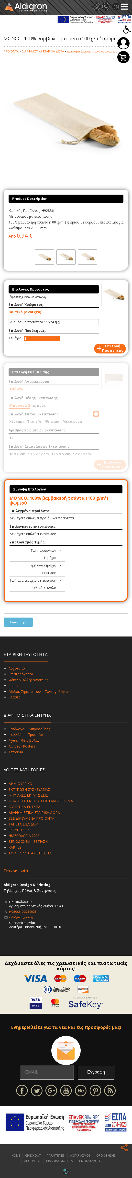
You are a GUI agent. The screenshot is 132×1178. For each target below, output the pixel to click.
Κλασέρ (15, 697)
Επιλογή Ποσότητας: (27, 330)
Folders (14, 685)
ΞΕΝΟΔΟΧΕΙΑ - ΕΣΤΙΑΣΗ (28, 841)
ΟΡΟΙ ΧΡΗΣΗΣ (106, 1155)
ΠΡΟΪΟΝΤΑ (11, 51)
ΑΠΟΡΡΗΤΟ (32, 1161)
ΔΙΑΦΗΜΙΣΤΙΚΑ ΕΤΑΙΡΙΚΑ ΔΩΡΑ (43, 51)
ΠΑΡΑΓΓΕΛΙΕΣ (55, 1155)
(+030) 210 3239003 (22, 911)
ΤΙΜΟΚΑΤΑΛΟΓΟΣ (91, 1161)
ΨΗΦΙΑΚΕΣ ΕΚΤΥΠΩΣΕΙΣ (28, 795)
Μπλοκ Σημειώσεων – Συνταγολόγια (38, 691)
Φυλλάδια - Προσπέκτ (26, 734)
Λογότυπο (17, 668)
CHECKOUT (33, 1155)
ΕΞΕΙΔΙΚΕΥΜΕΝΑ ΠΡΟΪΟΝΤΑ (31, 818)
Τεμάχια (15, 338)
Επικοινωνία (16, 871)
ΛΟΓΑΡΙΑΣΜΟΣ (80, 1155)
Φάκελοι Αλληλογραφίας (28, 680)
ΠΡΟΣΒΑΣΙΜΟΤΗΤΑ (59, 1161)
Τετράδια (16, 752)
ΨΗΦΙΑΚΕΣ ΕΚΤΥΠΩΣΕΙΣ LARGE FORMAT (42, 801)
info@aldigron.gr (21, 917)
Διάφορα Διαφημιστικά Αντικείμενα (92, 51)
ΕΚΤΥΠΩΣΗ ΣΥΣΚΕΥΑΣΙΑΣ (29, 789)
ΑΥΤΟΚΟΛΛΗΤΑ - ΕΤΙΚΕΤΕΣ (30, 853)
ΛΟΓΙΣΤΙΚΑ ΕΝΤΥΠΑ (24, 806)
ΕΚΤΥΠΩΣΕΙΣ (19, 829)
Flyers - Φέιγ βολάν (24, 740)
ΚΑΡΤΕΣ (15, 847)
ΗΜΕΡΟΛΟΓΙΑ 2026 (24, 835)
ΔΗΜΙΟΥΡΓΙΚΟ (20, 783)
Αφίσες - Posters (22, 746)
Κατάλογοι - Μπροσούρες (29, 729)
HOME (15, 1155)
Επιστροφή (18, 622)
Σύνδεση (123, 43)
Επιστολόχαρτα (21, 674)
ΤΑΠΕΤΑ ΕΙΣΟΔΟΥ (23, 824)
